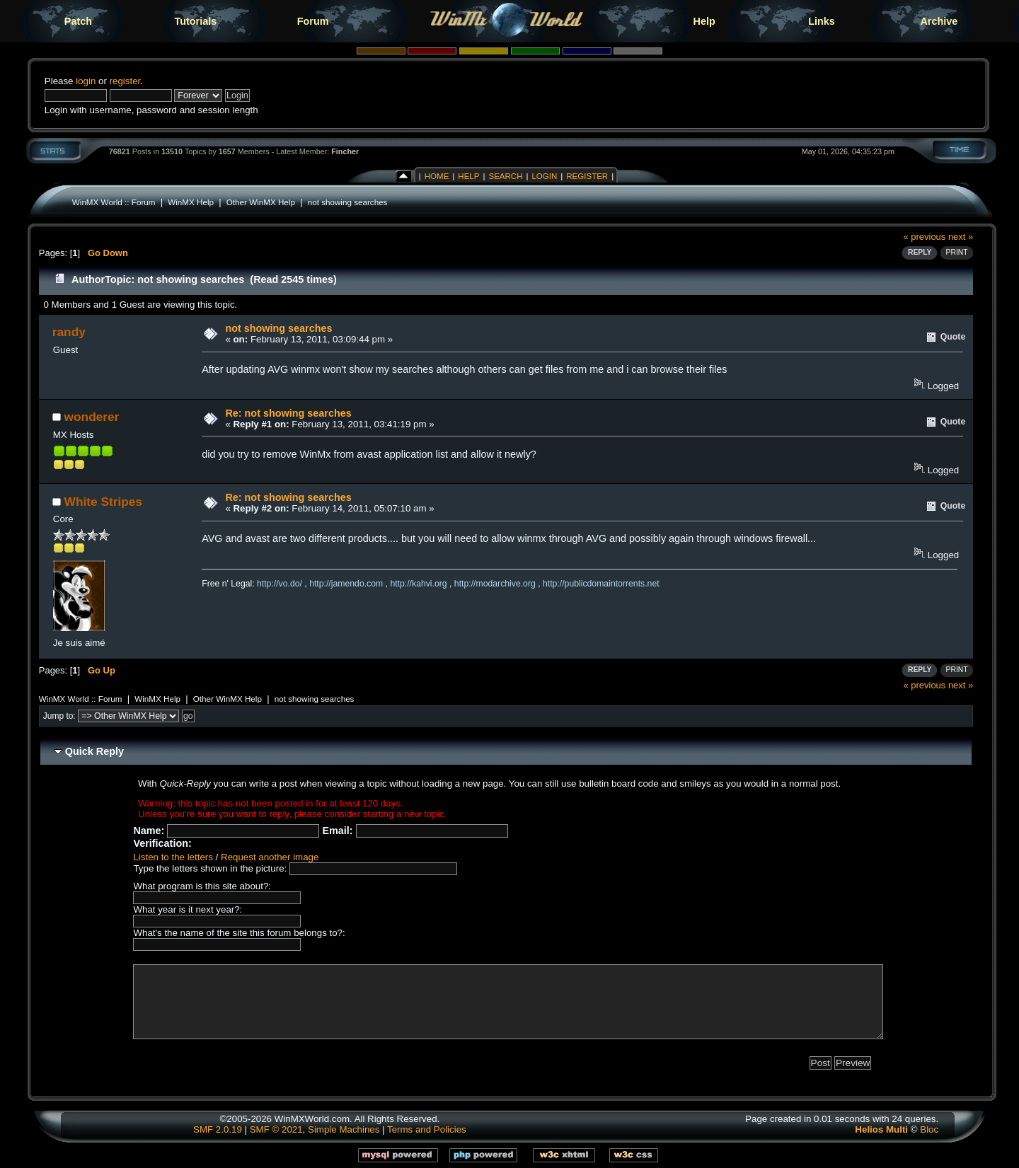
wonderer (92, 417)
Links (821, 21)
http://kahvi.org (418, 584)
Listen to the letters (172, 857)
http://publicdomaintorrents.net (601, 584)
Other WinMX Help (260, 202)
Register (587, 176)
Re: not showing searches (288, 413)
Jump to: (59, 716)
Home (437, 176)
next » (960, 236)
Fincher (345, 151)
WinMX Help (191, 202)
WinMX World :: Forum (114, 202)
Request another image (269, 857)
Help (704, 21)
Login (544, 176)
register (125, 81)
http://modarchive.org (495, 584)
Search (505, 176)
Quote (952, 337)
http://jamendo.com (346, 584)
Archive (938, 21)
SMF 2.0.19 (217, 1129)
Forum (313, 21)
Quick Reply (94, 751)
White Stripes (103, 502)
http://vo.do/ (279, 584)
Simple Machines (343, 1129)
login (86, 81)
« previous (925, 236)
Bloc (929, 1129)
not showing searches (348, 202)
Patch (78, 21)
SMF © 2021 (276, 1129)
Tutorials (195, 21)
